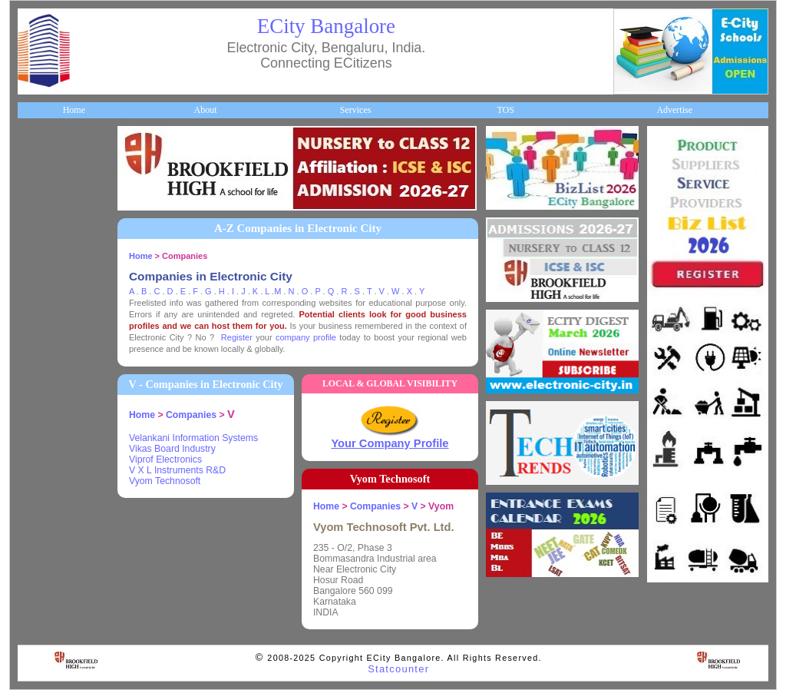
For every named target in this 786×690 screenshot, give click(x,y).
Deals (36, 441)
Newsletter (45, 389)
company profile (306, 337)
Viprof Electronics (165, 459)
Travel (38, 364)
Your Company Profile (389, 443)
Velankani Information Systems (193, 438)
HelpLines (45, 313)
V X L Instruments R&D (177, 470)
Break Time (48, 517)
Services (356, 109)
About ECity (49, 186)
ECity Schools (52, 262)
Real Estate (47, 466)
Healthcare (46, 287)
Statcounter (398, 669)
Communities (50, 491)
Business (42, 211)
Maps (36, 338)
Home (74, 109)
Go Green (44, 415)
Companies (47, 236)
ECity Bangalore (326, 26)
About (204, 109)
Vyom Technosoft (164, 481)
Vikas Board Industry (172, 448)
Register (237, 337)
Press (35, 543)
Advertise (674, 109)
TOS (505, 109)
